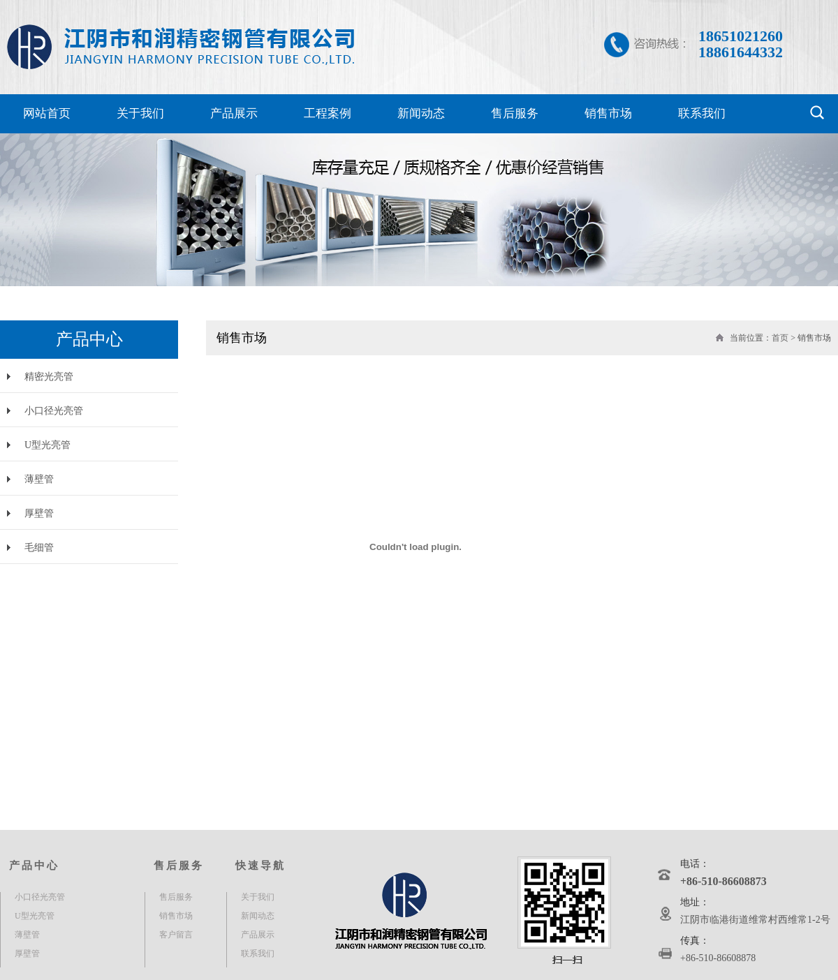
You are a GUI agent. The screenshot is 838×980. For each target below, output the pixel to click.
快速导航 (260, 865)
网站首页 (47, 113)
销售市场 (608, 113)
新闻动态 (421, 113)
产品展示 (234, 113)
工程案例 (327, 113)
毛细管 (39, 547)
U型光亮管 (47, 445)
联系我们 (702, 113)
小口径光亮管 (53, 411)
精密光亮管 (48, 376)
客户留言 (176, 935)
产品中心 (34, 865)
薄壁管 (39, 479)
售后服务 (514, 113)
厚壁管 (39, 513)
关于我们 (140, 113)
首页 (780, 338)
